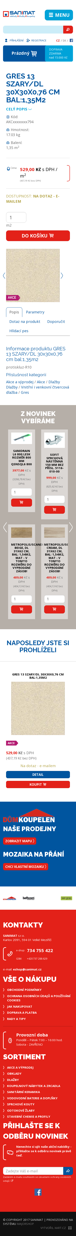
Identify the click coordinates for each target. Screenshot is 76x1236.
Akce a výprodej (19, 381)
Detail (38, 774)
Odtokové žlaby (21, 1110)
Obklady (14, 1073)
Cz (58, 40)
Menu (59, 15)
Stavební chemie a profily (28, 1116)
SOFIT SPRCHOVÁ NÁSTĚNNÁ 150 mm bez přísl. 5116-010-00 (54, 463)
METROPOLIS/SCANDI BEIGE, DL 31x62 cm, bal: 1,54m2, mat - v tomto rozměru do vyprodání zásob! (27, 557)
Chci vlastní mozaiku (25, 866)
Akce (41, 381)
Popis (14, 312)
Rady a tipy (16, 1019)
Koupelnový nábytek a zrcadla (33, 1086)
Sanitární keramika (23, 1092)
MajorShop (25, 1224)
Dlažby (54, 381)
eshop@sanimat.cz (27, 969)
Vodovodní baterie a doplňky (32, 1098)
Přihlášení (14, 40)
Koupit (38, 784)
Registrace (36, 40)
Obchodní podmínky (24, 990)
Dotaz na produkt (24, 321)
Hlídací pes (18, 330)
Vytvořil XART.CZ (56, 1228)
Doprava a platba (22, 1012)
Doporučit (56, 321)
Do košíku (38, 235)
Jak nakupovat (19, 1006)
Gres (25, 392)
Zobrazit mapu (19, 841)
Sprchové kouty (20, 1104)
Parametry (35, 312)
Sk (64, 40)
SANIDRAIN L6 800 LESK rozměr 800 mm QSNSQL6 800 (21, 457)
